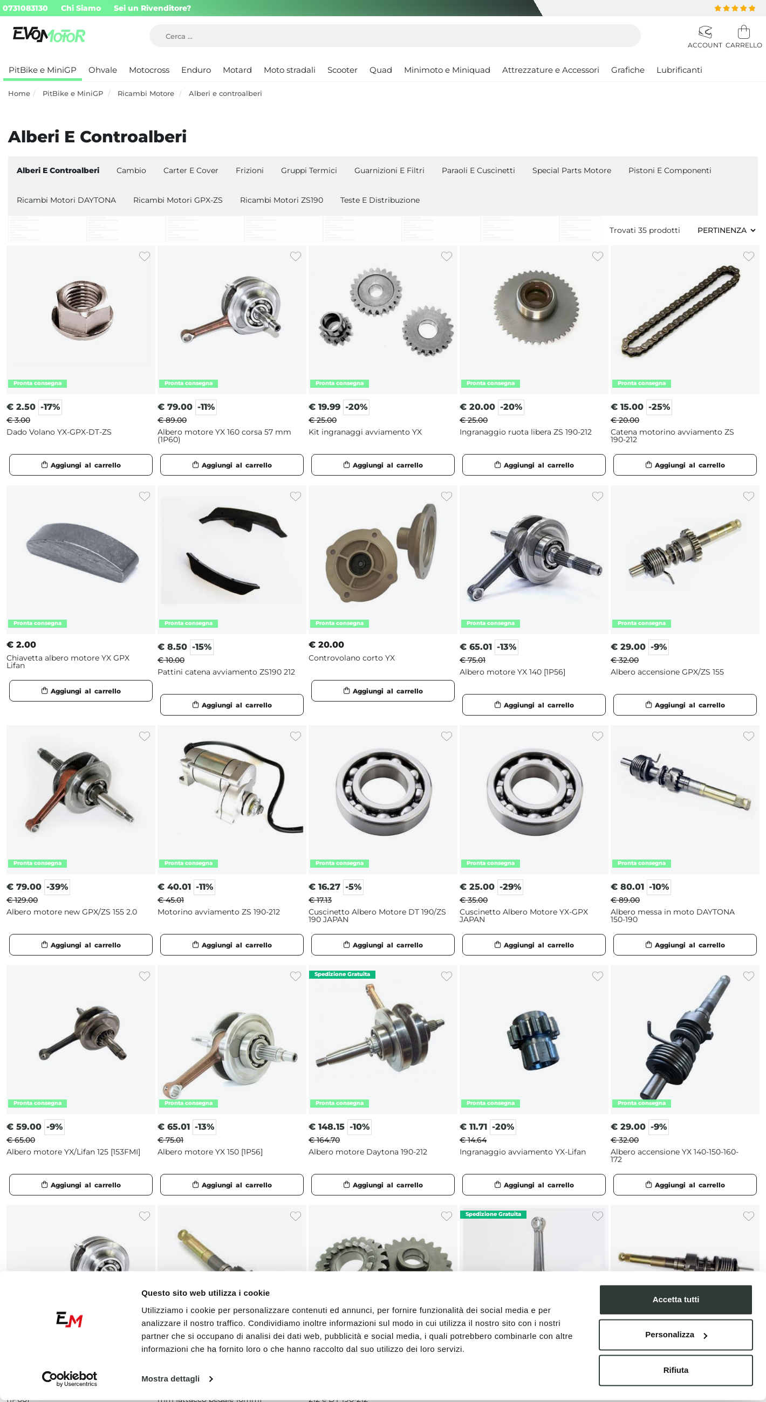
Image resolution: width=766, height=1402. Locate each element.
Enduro (196, 70)
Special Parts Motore (571, 170)
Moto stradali (290, 70)
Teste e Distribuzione (380, 200)
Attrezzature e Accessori (550, 70)
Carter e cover (190, 170)
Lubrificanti (679, 70)
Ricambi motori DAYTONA (66, 200)
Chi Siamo (81, 8)
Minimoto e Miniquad (447, 70)
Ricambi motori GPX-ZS (178, 200)
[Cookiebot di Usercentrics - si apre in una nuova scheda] (70, 1381)
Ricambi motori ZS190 (281, 200)
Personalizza (676, 1336)
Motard (237, 70)
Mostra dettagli (170, 1380)
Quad (381, 70)
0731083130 (25, 8)
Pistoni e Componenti (670, 170)
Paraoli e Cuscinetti (478, 170)
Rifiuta (676, 1372)
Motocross (149, 70)
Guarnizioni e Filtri (389, 170)
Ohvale (102, 70)
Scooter (342, 70)
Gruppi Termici (309, 170)
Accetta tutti (676, 1301)
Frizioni (250, 170)
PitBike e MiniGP (43, 70)
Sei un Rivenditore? (152, 8)
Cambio (131, 170)
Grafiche (628, 70)
